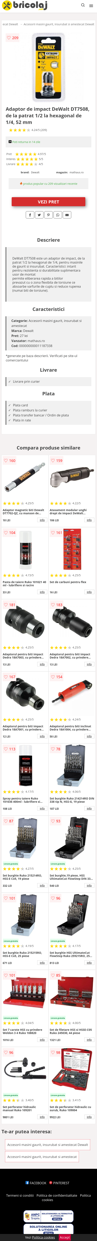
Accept (65, 1237)
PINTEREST (59, 1183)
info (42, 520)
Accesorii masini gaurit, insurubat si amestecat (42, 1157)
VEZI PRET (48, 202)
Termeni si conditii (20, 1195)
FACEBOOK (36, 1183)
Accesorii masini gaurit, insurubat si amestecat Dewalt (59, 24)
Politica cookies (43, 1237)
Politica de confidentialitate (57, 1195)
